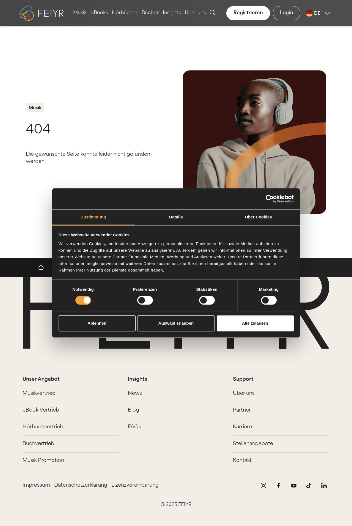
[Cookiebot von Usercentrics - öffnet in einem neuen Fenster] (270, 199)
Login (286, 13)
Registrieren (248, 13)
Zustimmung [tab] (93, 217)
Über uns (195, 13)
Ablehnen (96, 323)
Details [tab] (176, 217)
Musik (80, 13)
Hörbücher (125, 13)
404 (38, 130)
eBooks (99, 13)
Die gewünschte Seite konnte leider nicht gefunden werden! (88, 158)
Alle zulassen (255, 323)
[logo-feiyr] (43, 13)
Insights (172, 13)
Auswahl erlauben (176, 323)
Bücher (150, 13)
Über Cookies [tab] (258, 217)
